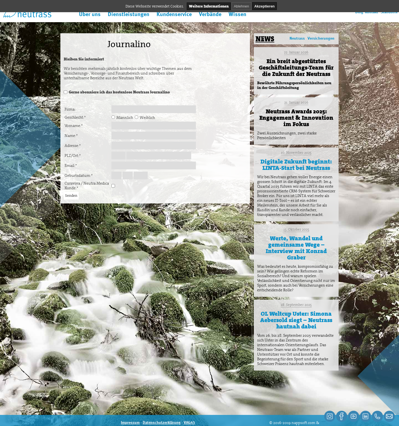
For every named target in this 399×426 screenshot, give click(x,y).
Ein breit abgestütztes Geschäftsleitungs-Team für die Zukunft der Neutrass (296, 67)
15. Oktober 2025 (296, 229)
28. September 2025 (296, 304)
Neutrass (297, 38)
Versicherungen (321, 38)
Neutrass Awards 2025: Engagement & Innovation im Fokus (296, 118)
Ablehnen (241, 6)
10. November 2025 (296, 152)
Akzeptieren (264, 6)
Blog (359, 12)
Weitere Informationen (209, 6)
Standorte (389, 12)
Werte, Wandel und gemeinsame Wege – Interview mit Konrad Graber (296, 247)
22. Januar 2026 (296, 52)
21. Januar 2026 (296, 102)
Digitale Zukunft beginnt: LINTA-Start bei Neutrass (296, 165)
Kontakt (371, 12)
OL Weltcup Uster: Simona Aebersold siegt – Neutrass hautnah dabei (296, 320)
